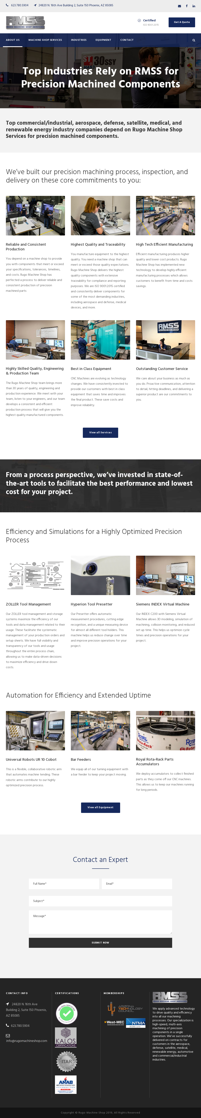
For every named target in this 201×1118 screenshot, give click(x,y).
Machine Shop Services (45, 40)
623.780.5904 (19, 5)
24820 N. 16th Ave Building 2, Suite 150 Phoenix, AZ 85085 (75, 5)
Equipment (103, 40)
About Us (12, 40)
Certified (149, 20)
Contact (127, 40)
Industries (79, 40)
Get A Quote (182, 22)
